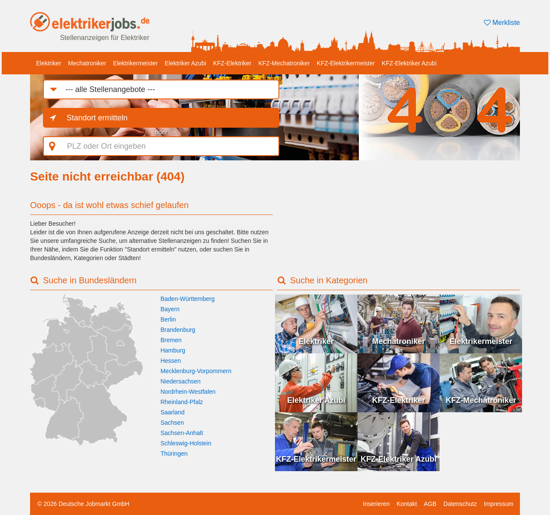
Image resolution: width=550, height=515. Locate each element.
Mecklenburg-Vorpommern (195, 371)
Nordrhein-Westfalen (187, 391)
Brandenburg (177, 329)
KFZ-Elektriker (232, 63)
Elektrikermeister (135, 63)
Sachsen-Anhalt (181, 432)
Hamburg (172, 350)
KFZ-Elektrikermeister (346, 63)
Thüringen (173, 453)
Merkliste (502, 22)
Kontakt (407, 503)
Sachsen (171, 422)
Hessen (170, 360)
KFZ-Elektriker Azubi (409, 63)
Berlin (168, 319)
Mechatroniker (87, 63)
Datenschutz (460, 503)
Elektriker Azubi (185, 63)
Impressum (498, 503)
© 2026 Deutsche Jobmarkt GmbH (83, 503)
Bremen (170, 340)
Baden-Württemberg (187, 298)
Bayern (169, 309)
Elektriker (48, 63)
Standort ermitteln (97, 117)
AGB (430, 503)
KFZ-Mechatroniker (284, 63)
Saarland (172, 412)
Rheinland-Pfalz (181, 402)
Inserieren (376, 503)
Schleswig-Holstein (185, 443)
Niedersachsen (180, 381)
